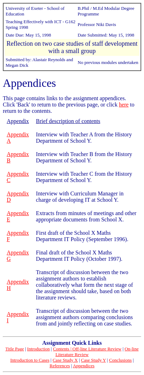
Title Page (14, 348)
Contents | (62, 348)
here (124, 105)
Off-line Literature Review (97, 348)
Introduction (38, 348)
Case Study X (65, 360)
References (60, 365)
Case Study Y (93, 360)
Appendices (83, 365)
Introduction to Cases (29, 360)
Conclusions (120, 360)
